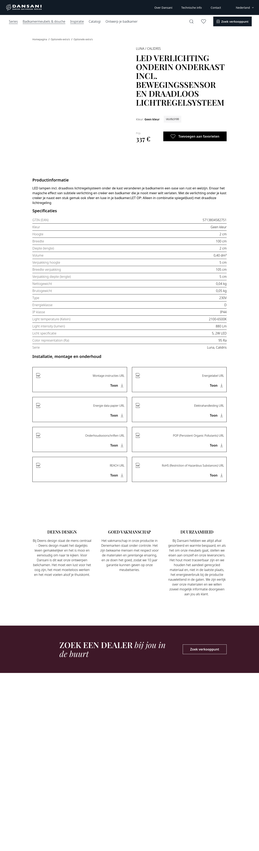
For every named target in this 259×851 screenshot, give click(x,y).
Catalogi (95, 21)
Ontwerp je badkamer (121, 21)
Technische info (191, 8)
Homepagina (40, 39)
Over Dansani (163, 8)
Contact (216, 8)
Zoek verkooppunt (204, 649)
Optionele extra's (60, 39)
